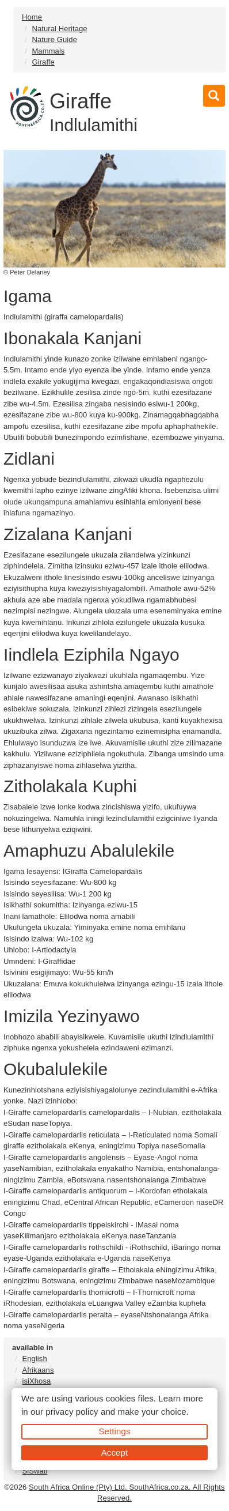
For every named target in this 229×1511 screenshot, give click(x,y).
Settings (115, 1431)
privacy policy (71, 1411)
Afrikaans (38, 1370)
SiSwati (34, 1471)
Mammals (48, 51)
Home (32, 17)
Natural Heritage (59, 28)
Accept (114, 1452)
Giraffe (43, 62)
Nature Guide (54, 39)
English (34, 1358)
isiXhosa (36, 1381)
